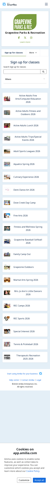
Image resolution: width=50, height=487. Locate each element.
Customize (24, 480)
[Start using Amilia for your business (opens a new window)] (24, 373)
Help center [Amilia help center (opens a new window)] (14, 380)
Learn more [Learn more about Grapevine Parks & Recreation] (25, 42)
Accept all (39, 480)
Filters (8, 79)
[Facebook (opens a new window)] (19, 37)
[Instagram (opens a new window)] (31, 37)
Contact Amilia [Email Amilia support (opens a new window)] (27, 380)
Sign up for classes (14, 52)
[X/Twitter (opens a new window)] (25, 37)
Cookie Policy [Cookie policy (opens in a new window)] (32, 471)
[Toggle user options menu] (46, 4)
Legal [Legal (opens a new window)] (38, 380)
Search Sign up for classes (14, 67)
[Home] (9, 4)
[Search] (43, 71)
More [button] (33, 52)
